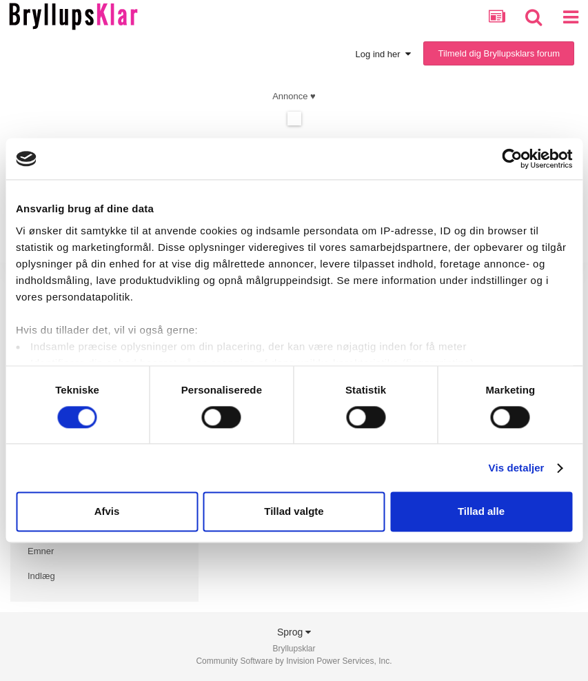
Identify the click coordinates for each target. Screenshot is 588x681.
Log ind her (383, 54)
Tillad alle (481, 512)
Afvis (107, 512)
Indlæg (41, 576)
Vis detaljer (517, 468)
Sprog (294, 632)
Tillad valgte (293, 512)
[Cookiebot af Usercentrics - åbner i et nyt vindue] (512, 158)
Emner (41, 551)
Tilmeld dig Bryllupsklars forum (499, 53)
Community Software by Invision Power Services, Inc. (294, 661)
